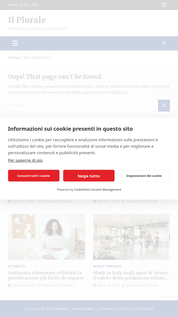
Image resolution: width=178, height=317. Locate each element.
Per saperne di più (25, 160)
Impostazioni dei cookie (144, 176)
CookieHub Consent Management (97, 189)
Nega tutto (89, 175)
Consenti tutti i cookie (33, 176)
